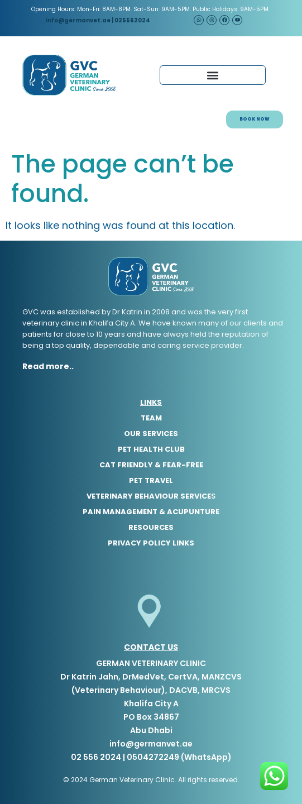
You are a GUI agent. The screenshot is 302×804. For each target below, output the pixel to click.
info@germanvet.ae (78, 20)
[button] (213, 75)
